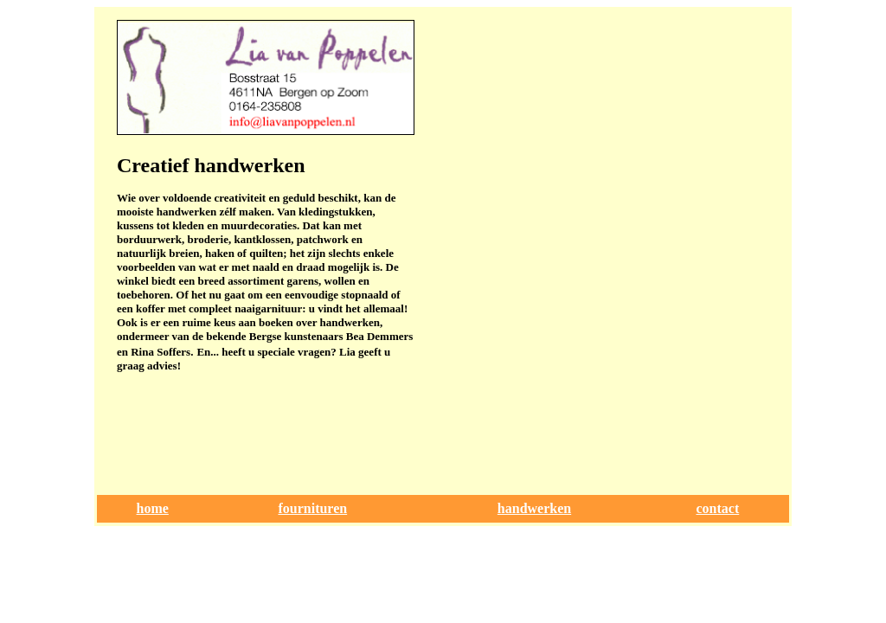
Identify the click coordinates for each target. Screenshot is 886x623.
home (153, 508)
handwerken (534, 508)
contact (718, 508)
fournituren (312, 508)
